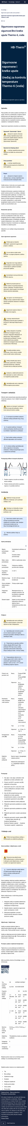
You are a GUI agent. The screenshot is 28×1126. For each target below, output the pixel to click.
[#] (3, 1123)
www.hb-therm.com (11, 204)
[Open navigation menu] (25, 2)
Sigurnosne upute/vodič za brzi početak (10, 12)
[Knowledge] (11, 2)
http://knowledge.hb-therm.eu (11, 526)
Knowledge (3, 9)
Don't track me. (11, 1123)
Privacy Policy (5, 1118)
